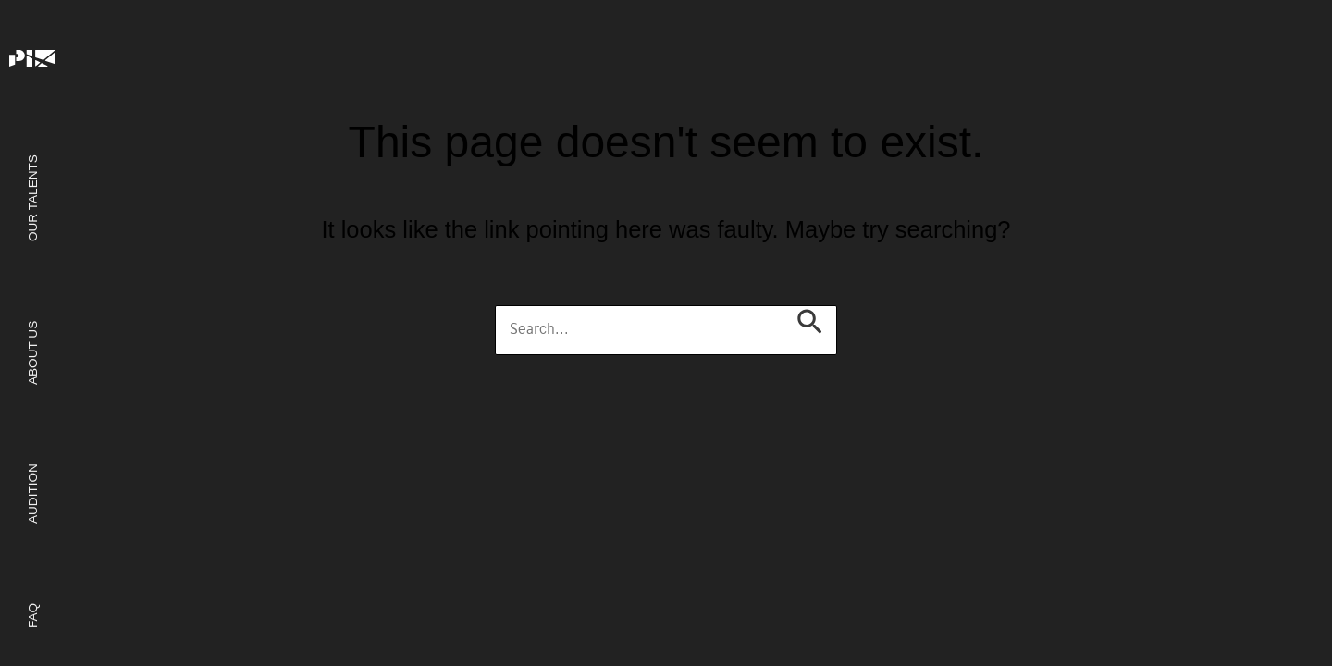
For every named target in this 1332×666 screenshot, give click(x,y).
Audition (32, 493)
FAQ (32, 614)
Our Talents (32, 197)
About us (32, 352)
